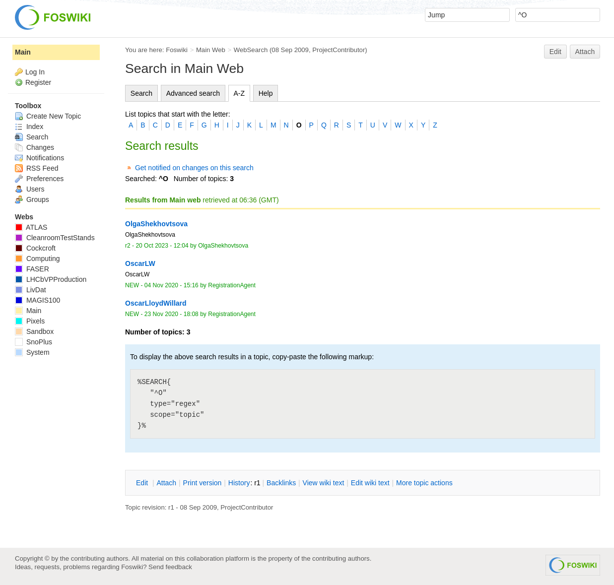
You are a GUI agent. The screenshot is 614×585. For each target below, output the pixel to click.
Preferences (39, 179)
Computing (37, 258)
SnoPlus (33, 342)
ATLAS (31, 227)
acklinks (281, 483)
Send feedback (170, 567)
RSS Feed (36, 168)
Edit (555, 52)
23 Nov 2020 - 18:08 (171, 314)
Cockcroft (35, 248)
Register (38, 82)
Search (141, 93)
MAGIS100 (37, 300)
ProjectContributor (338, 50)
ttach (166, 483)
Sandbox (34, 331)
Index (29, 126)
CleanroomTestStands (55, 238)
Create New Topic (48, 116)
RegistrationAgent (232, 285)
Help (266, 93)
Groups (32, 199)
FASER (32, 269)
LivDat (30, 290)
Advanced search (193, 93)
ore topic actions (424, 483)
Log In (35, 72)
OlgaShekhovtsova (223, 245)
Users (29, 189)
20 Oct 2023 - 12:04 (162, 245)
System (32, 352)
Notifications (39, 158)
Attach (585, 52)
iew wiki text (323, 483)
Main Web (210, 50)
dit (143, 483)
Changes (34, 147)
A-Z (239, 93)
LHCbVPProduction (50, 279)
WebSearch (251, 50)
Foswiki (177, 50)
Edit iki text (370, 483)
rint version (202, 483)
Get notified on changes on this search (194, 168)
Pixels (30, 321)
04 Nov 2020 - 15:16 (171, 285)
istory (239, 483)
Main (23, 52)
